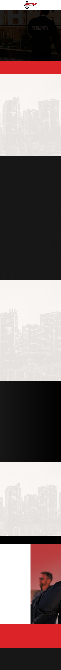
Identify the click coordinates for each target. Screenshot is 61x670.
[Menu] (56, 5)
